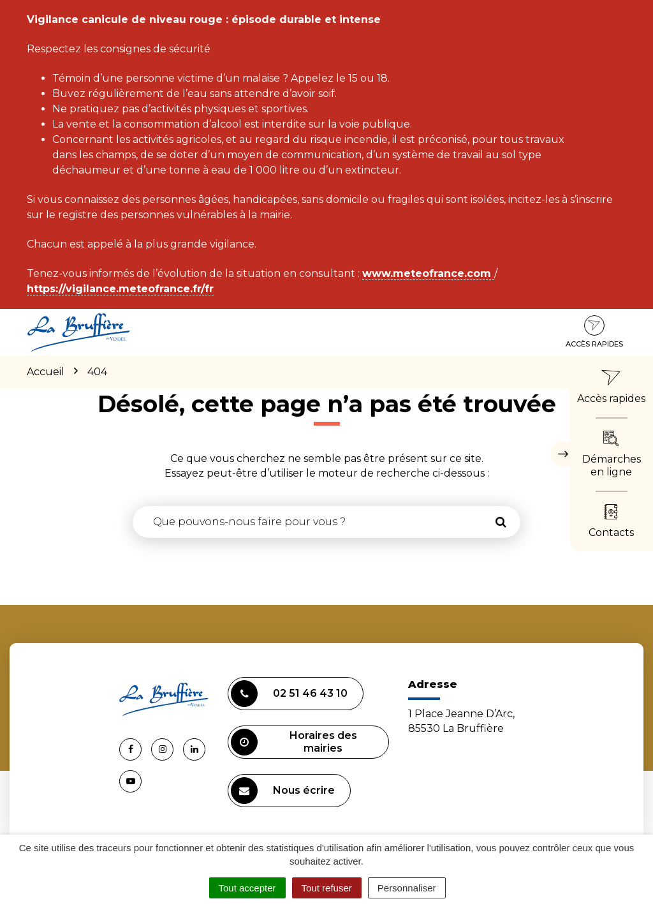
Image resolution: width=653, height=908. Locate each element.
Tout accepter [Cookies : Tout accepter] (247, 887)
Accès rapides (594, 331)
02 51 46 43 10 (289, 693)
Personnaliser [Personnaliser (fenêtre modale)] (407, 887)
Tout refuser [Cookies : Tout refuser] (327, 887)
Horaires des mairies (294, 742)
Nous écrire (283, 790)
